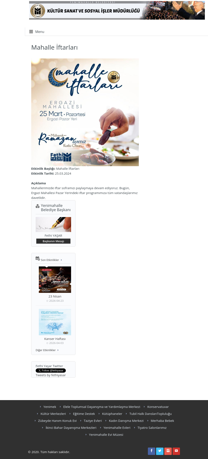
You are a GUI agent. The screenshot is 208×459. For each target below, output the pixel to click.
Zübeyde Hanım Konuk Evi (57, 420)
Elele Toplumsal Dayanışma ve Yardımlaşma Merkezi (101, 407)
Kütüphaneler (112, 413)
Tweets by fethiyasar (51, 375)
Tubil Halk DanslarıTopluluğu (150, 413)
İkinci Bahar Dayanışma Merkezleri (71, 427)
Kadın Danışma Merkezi (126, 420)
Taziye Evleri (93, 420)
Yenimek (49, 407)
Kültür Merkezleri (53, 413)
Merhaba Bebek (162, 420)
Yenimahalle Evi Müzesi (106, 434)
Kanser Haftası (55, 339)
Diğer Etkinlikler (46, 350)
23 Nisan (55, 296)
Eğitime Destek (84, 413)
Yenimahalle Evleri (117, 427)
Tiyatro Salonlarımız (152, 427)
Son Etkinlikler (50, 259)
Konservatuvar (158, 407)
